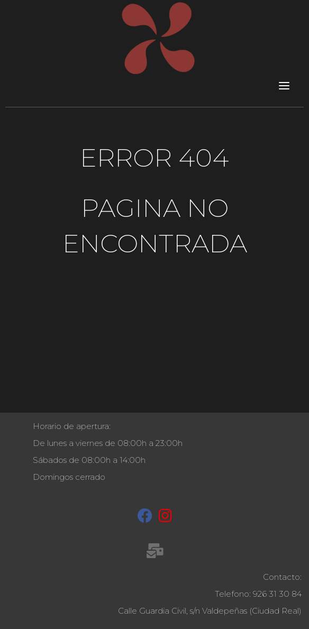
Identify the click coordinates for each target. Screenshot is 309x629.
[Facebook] (145, 518)
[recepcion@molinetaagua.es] (155, 553)
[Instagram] (165, 518)
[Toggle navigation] (284, 85)
